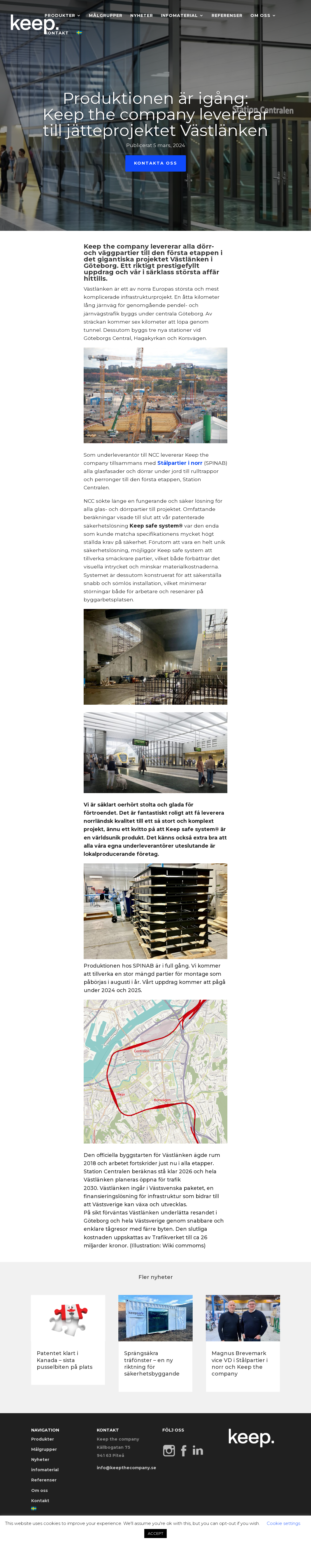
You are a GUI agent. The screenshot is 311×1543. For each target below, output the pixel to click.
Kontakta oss (155, 163)
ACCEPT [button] (155, 1533)
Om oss (260, 15)
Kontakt (57, 33)
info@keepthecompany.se (126, 1467)
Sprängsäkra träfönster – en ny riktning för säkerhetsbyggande (152, 1363)
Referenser (227, 15)
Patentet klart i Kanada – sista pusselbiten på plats (64, 1360)
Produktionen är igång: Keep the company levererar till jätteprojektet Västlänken (156, 114)
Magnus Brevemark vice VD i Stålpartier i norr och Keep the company (240, 1363)
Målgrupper (105, 15)
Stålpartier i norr (180, 463)
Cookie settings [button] (283, 1523)
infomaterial (179, 15)
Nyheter (141, 15)
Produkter (60, 15)
